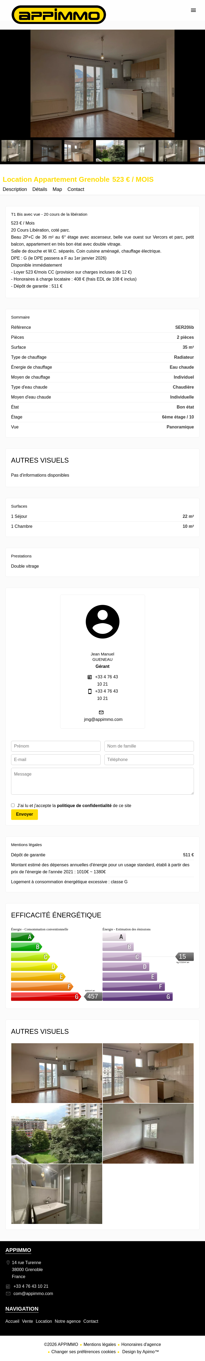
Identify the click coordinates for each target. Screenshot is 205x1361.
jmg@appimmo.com (103, 719)
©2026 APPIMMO (61, 1344)
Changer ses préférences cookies (84, 1351)
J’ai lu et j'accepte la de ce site (74, 805)
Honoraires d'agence (141, 1344)
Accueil (58, 14)
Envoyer (24, 814)
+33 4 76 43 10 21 (30, 1286)
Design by (140, 1351)
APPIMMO (18, 1250)
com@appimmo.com (33, 1293)
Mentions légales (100, 1344)
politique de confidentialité (84, 805)
